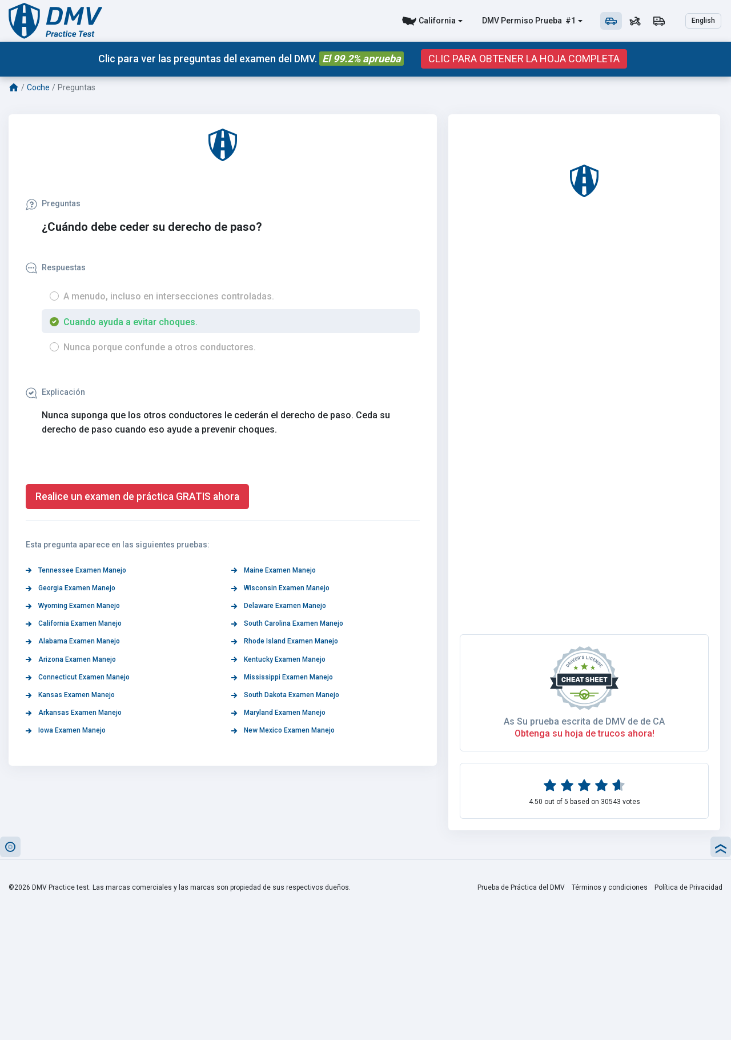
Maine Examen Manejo (273, 570)
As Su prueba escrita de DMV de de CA (584, 721)
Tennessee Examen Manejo (76, 570)
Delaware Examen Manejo (278, 606)
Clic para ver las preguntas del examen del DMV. (251, 58)
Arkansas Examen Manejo (74, 713)
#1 (570, 20)
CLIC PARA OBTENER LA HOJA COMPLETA (524, 59)
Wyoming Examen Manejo (73, 606)
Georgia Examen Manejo (70, 588)
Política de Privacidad (688, 887)
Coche (38, 87)
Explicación (55, 392)
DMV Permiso (507, 20)
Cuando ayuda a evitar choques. (130, 322)
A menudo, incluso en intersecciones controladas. (168, 296)
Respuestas (56, 267)
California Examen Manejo (74, 623)
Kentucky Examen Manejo (278, 659)
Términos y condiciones (610, 887)
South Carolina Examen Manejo (287, 623)
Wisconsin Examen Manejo (280, 588)
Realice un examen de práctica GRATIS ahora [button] (137, 496)
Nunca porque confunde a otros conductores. (159, 347)
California (437, 20)
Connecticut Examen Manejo (78, 677)
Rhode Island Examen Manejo (284, 641)
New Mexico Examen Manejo (283, 730)
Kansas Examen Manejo (70, 695)
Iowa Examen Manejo (66, 730)
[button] (10, 847)
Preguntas (53, 203)
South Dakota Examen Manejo (285, 695)
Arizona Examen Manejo (71, 659)
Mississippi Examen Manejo (282, 677)
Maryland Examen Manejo (278, 713)
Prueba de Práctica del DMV (521, 887)
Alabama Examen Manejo (73, 641)
